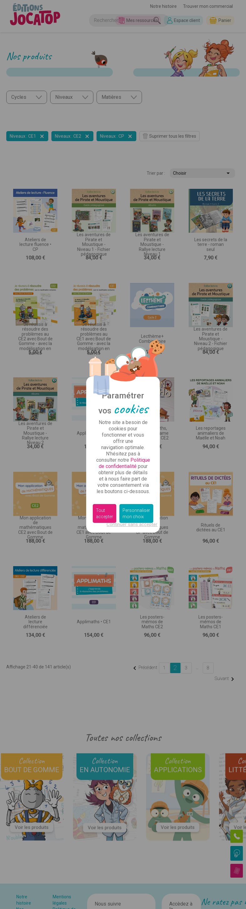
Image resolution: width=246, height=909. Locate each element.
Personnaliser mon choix (136, 513)
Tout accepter (104, 513)
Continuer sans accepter (132, 524)
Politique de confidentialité (124, 463)
